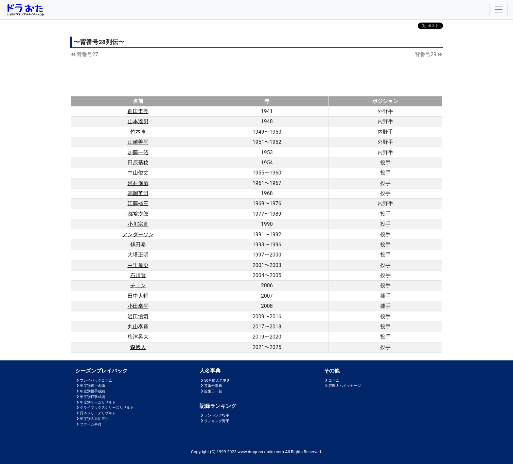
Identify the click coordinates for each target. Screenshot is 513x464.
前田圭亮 (138, 111)
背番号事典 (211, 386)
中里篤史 (138, 265)
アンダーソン (138, 234)
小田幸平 (138, 306)
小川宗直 (138, 224)
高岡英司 (138, 193)
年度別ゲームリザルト (95, 402)
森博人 (138, 347)
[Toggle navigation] (498, 9)
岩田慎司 (138, 316)
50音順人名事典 (215, 380)
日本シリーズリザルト (95, 413)
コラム (331, 380)
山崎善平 (138, 142)
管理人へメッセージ (342, 386)
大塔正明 (138, 255)
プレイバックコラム (93, 380)
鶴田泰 (138, 244)
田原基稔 (138, 162)
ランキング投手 (214, 415)
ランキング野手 (214, 421)
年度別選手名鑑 (90, 386)
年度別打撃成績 (90, 397)
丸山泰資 (138, 326)
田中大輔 (138, 296)
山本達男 (138, 121)
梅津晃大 (138, 337)
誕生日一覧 (211, 391)
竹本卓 (138, 132)
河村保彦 (138, 183)
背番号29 (429, 54)
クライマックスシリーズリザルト (104, 408)
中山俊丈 (138, 173)
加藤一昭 (138, 152)
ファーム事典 (88, 424)
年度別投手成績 (90, 391)
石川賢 (138, 275)
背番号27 (84, 54)
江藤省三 (138, 203)
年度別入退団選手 (92, 419)
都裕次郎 (138, 214)
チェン (138, 285)
